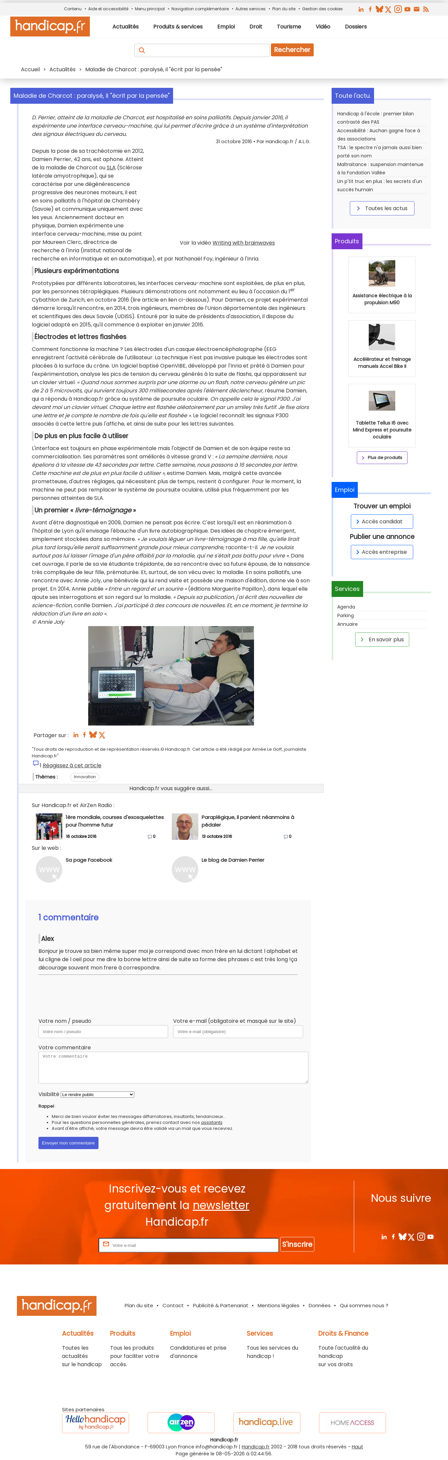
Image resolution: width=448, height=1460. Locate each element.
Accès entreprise (380, 552)
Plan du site (283, 9)
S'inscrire (297, 1244)
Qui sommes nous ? (364, 1305)
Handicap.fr (256, 1446)
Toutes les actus (381, 208)
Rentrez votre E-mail (70, 1245)
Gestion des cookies (322, 9)
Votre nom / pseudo (64, 1021)
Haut (357, 1446)
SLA (111, 167)
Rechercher (292, 49)
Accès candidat (378, 521)
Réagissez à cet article (72, 765)
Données (320, 1305)
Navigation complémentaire (200, 9)
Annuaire (347, 624)
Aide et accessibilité (108, 9)
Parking (345, 615)
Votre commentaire (64, 1047)
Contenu (73, 9)
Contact (173, 1305)
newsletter (221, 1205)
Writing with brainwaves (244, 243)
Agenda (346, 607)
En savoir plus (381, 639)
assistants (212, 1122)
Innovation (85, 777)
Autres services (250, 9)
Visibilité (48, 1094)
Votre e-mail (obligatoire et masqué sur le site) (234, 1021)
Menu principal (150, 9)
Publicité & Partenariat (220, 1305)
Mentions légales (278, 1305)
